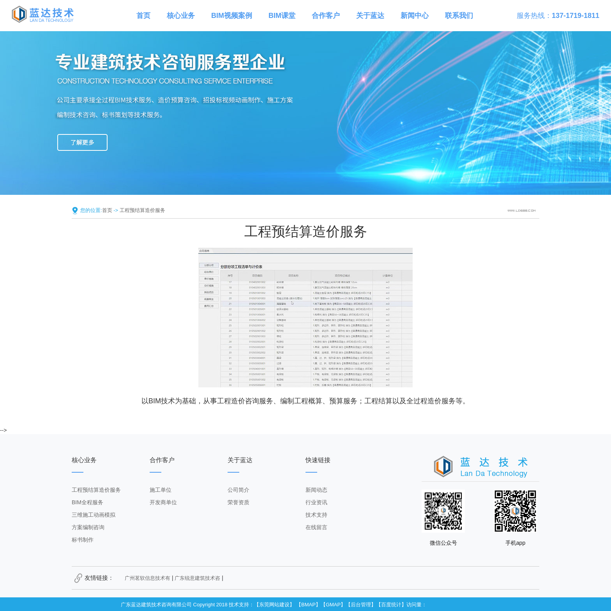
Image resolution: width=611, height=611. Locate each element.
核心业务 (181, 15)
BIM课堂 (281, 15)
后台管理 (361, 604)
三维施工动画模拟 (93, 515)
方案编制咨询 (88, 527)
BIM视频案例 (231, 15)
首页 (143, 15)
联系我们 (459, 15)
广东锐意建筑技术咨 (197, 578)
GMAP (333, 604)
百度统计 (391, 604)
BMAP (308, 604)
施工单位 (160, 490)
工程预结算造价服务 (142, 210)
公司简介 (238, 490)
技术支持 (316, 515)
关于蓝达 (370, 15)
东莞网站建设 (274, 604)
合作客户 (326, 15)
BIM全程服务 (87, 502)
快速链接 (318, 460)
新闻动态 (316, 490)
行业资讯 (316, 502)
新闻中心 (415, 15)
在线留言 (316, 527)
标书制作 (83, 540)
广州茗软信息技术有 (147, 578)
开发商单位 (163, 502)
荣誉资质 (238, 502)
